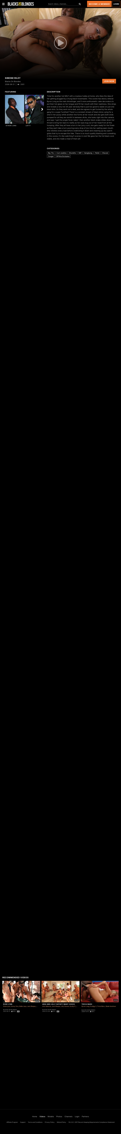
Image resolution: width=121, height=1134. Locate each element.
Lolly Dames (65, 1006)
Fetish (97, 153)
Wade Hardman (111, 1006)
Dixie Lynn (7, 1004)
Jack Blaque (31, 1006)
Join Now (109, 81)
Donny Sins (14, 1006)
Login (116, 4)
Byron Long (11, 125)
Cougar (51, 156)
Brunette (72, 153)
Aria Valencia (46, 1006)
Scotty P (72, 1006)
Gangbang (88, 153)
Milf (80, 153)
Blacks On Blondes (10, 1009)
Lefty (28, 125)
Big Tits (51, 153)
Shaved (105, 153)
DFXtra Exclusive (62, 156)
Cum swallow (61, 153)
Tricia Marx (87, 1004)
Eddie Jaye (22, 1006)
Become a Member (99, 4)
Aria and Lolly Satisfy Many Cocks (58, 1004)
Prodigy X (93, 1006)
